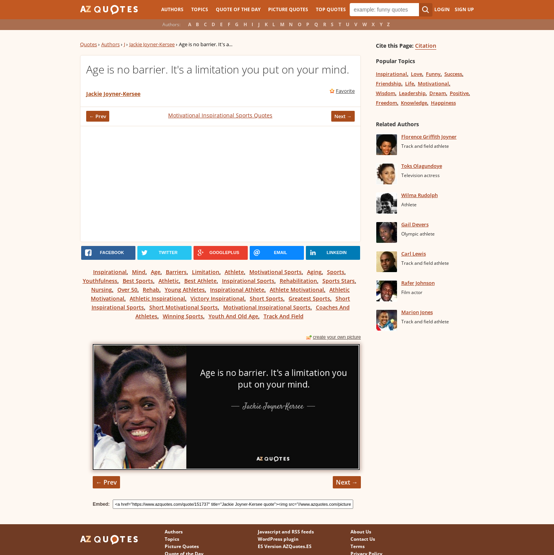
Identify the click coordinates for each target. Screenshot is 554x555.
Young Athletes (185, 289)
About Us (360, 531)
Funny (433, 73)
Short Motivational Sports (183, 307)
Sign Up (464, 9)
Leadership (412, 93)
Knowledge (414, 102)
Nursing (101, 289)
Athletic (169, 280)
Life (409, 83)
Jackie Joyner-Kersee (152, 44)
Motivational (433, 83)
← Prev (97, 116)
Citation (425, 45)
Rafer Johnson (418, 282)
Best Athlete (200, 280)
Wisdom (385, 93)
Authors (172, 9)
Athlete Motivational (297, 289)
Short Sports (266, 298)
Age (155, 272)
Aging (314, 272)
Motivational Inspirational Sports (266, 307)
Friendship (388, 83)
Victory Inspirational (217, 298)
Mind (138, 272)
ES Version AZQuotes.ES (285, 546)
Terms (357, 546)
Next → (343, 116)
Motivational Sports (275, 272)
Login (442, 9)
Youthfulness (100, 280)
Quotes (88, 44)
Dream (437, 93)
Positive (459, 93)
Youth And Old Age (233, 316)
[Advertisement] (220, 184)
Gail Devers (415, 224)
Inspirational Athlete (237, 289)
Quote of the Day (238, 9)
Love (416, 73)
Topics (199, 9)
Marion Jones (417, 312)
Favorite (345, 90)
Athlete (234, 272)
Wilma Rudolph (419, 195)
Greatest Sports (309, 298)
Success (453, 73)
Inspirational (110, 272)
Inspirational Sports (248, 280)
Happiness (443, 102)
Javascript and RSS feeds (286, 531)
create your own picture (337, 337)
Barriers (176, 272)
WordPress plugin (278, 539)
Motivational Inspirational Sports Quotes (220, 115)
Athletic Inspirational (157, 298)
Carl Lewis (413, 253)
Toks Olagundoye (421, 165)
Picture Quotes (288, 9)
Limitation (205, 272)
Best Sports (138, 280)
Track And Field (284, 316)
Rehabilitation (298, 280)
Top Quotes (331, 9)
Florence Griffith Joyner (429, 136)
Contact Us (362, 539)
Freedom (386, 102)
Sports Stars (338, 280)
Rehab (151, 289)
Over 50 (127, 289)
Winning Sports (183, 316)
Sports (335, 272)
